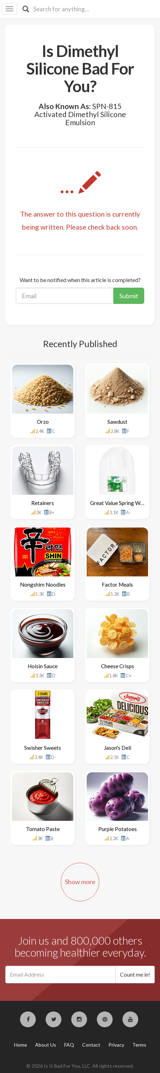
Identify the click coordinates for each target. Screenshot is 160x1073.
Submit (128, 296)
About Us (45, 1045)
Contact (91, 1045)
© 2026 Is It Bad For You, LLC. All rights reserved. (80, 1066)
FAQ (69, 1045)
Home (20, 1045)
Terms (139, 1045)
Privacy (116, 1045)
